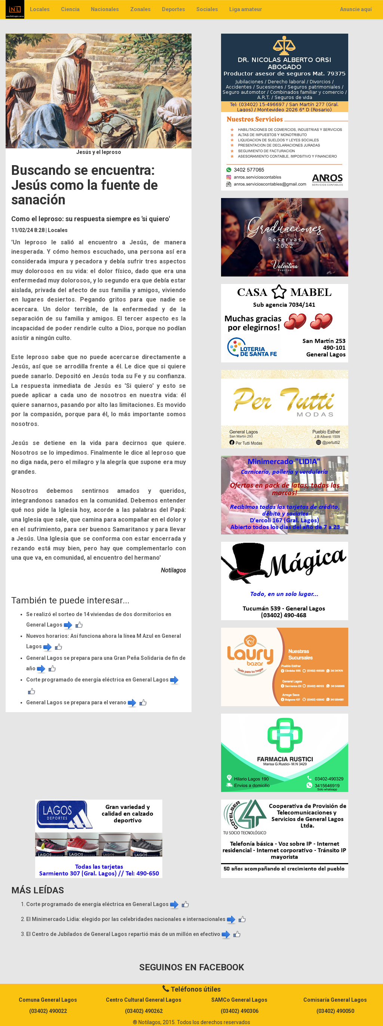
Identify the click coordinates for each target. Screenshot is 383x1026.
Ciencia (70, 9)
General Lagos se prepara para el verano (82, 702)
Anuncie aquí (356, 9)
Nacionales (105, 9)
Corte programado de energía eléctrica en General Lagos (103, 680)
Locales (40, 9)
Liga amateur (245, 9)
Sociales (207, 9)
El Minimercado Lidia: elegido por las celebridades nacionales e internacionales (131, 919)
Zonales (140, 9)
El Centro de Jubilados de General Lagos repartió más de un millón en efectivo (129, 934)
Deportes (173, 9)
